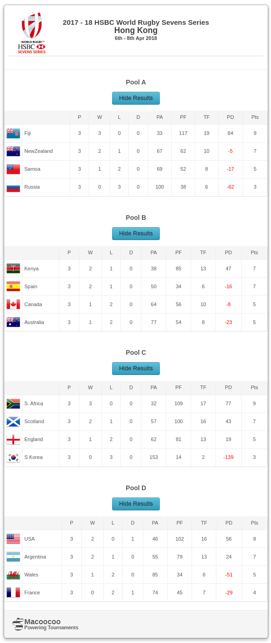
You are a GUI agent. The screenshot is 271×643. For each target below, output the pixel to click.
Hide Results (136, 98)
